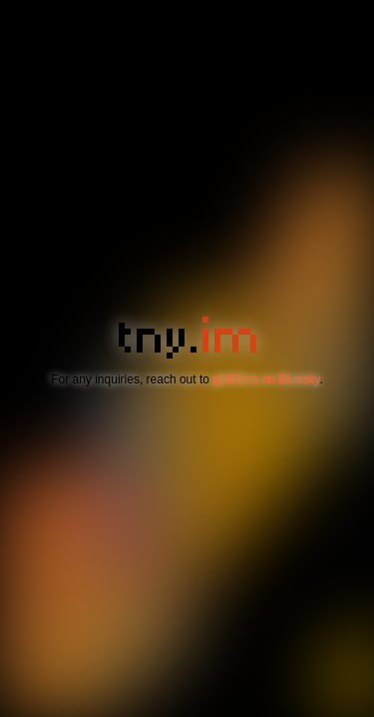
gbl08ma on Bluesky (265, 379)
